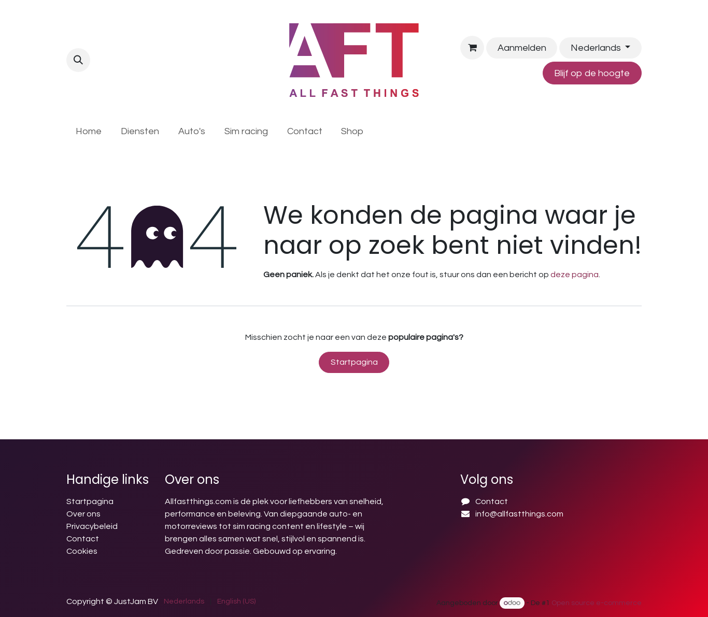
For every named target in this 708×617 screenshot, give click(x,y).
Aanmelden (522, 48)
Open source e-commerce (596, 603)
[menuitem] (88, 131)
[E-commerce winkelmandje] (472, 48)
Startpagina (354, 362)
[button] (78, 60)
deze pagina (574, 274)
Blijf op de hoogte (592, 73)
